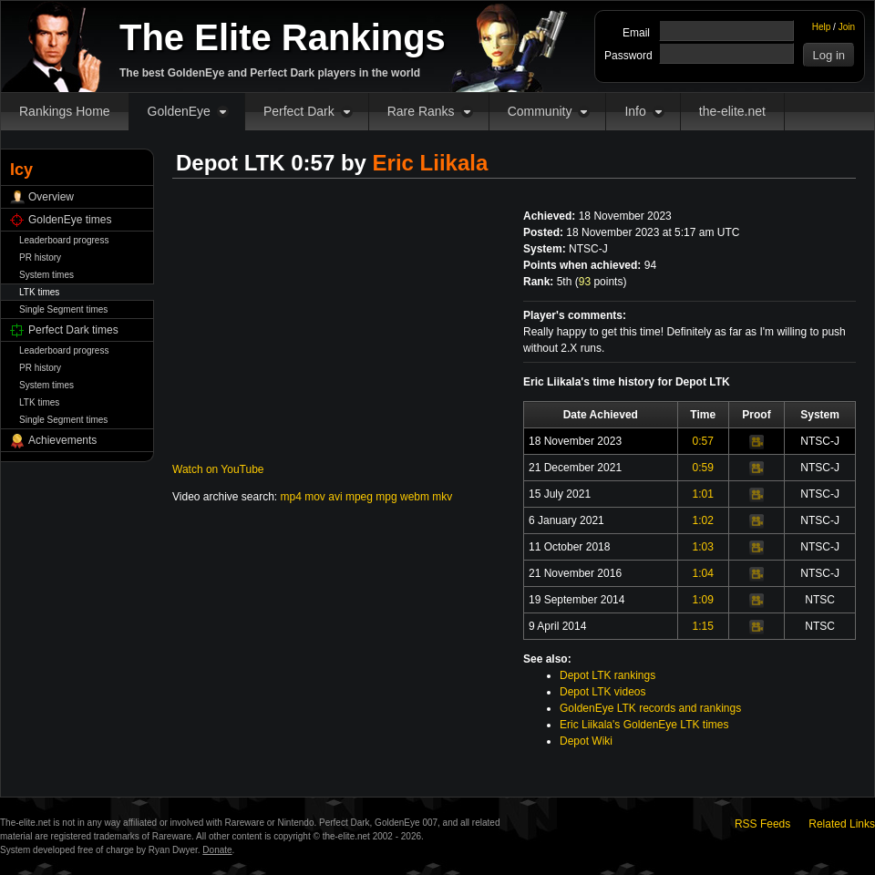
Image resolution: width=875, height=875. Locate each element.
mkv (442, 496)
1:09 (703, 599)
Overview (51, 196)
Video (756, 442)
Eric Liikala (431, 162)
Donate (217, 850)
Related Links (841, 824)
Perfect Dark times (73, 330)
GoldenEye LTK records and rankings (650, 708)
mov (314, 496)
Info (634, 111)
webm (414, 496)
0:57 (703, 441)
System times (46, 275)
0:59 (703, 467)
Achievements (62, 440)
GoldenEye (179, 111)
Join (847, 27)
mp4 (291, 496)
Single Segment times (63, 309)
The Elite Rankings (282, 37)
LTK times (39, 292)
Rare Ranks (421, 111)
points (601, 281)
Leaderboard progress (63, 240)
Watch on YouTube (218, 469)
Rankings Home (64, 111)
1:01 (703, 494)
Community (540, 111)
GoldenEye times (69, 219)
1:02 (703, 520)
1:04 (703, 573)
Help (821, 27)
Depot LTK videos (603, 691)
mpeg (359, 496)
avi (335, 496)
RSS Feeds (762, 824)
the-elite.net (732, 111)
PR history (40, 257)
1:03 (703, 546)
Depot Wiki (586, 741)
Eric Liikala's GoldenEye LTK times (644, 724)
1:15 (703, 626)
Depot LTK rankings (607, 675)
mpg (386, 496)
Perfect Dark (299, 111)
